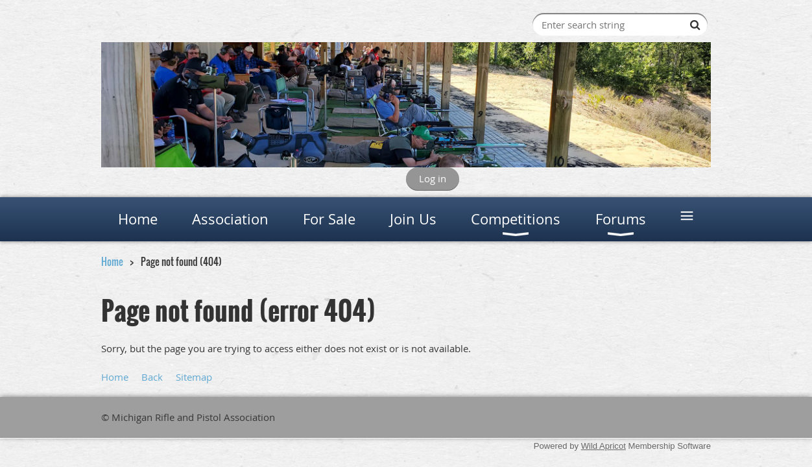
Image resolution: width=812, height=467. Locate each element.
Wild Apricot (603, 446)
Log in (432, 178)
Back (152, 376)
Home (112, 261)
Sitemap (194, 376)
